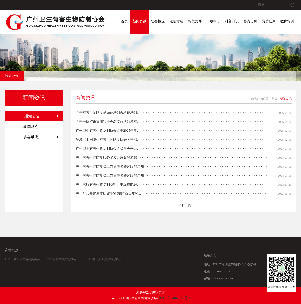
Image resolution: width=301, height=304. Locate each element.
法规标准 (176, 21)
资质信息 (268, 21)
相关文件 (195, 21)
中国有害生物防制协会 (61, 261)
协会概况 (158, 21)
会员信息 (250, 21)
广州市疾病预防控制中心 (105, 261)
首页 (124, 21)
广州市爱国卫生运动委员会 (22, 261)
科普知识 (232, 21)
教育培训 (287, 21)
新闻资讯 (139, 21)
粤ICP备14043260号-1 (174, 298)
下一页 (186, 205)
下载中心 (213, 21)
